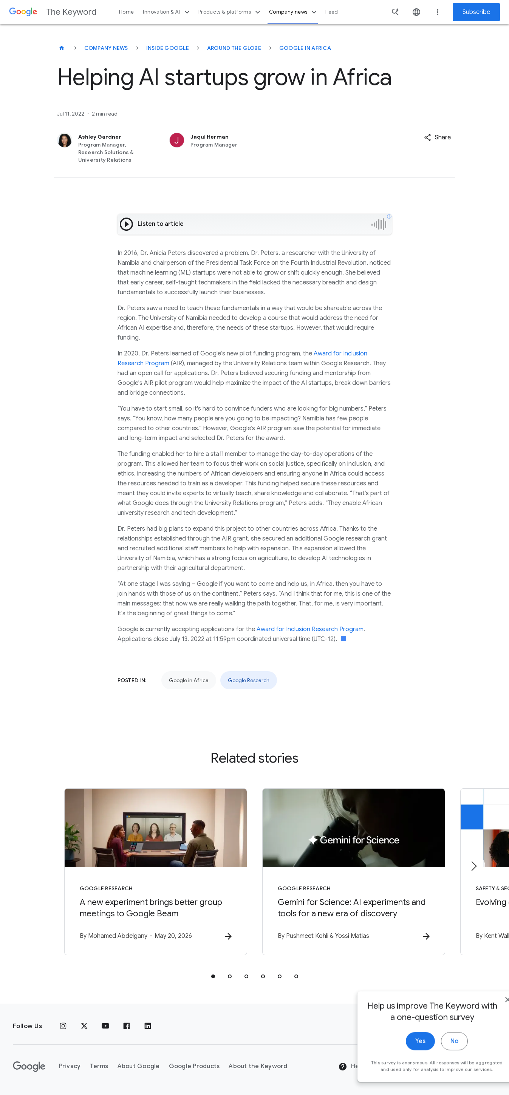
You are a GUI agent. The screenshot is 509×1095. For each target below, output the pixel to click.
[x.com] (84, 1026)
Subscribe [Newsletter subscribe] (476, 12)
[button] (437, 137)
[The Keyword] (62, 48)
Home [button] (126, 12)
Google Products (194, 1066)
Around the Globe (234, 48)
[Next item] (473, 866)
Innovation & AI (167, 12)
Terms (99, 1066)
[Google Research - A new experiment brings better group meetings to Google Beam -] (156, 872)
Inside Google (167, 48)
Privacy (70, 1066)
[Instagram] (63, 1026)
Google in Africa (305, 48)
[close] (485, 1018)
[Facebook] (127, 1026)
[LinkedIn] (148, 1026)
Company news (294, 12)
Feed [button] (331, 12)
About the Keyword (258, 1066)
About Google (139, 1066)
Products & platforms (230, 12)
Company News (106, 48)
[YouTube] (105, 1026)
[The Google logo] (29, 1067)
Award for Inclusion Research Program (310, 629)
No (432, 1060)
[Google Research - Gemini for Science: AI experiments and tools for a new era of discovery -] (354, 872)
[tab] (213, 976)
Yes (398, 1060)
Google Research (248, 680)
